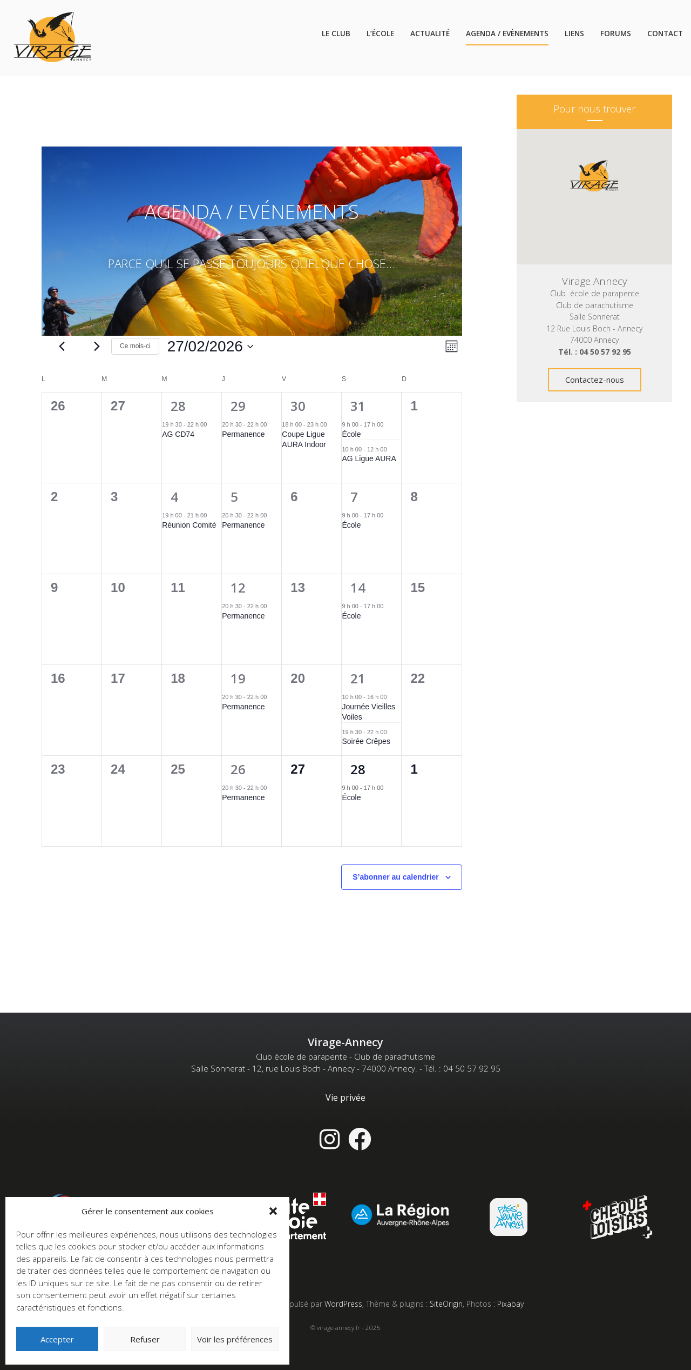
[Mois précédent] (62, 346)
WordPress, (345, 1304)
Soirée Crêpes (366, 741)
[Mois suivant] (96, 346)
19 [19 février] (238, 678)
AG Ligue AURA (369, 458)
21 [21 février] (357, 678)
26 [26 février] (238, 769)
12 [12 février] (238, 587)
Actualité (430, 33)
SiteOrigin (446, 1304)
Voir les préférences (235, 1339)
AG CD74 (178, 434)
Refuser (145, 1339)
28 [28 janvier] (178, 406)
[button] (273, 1211)
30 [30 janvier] (298, 406)
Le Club (336, 33)
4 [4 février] (174, 497)
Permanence (243, 434)
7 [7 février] (354, 497)
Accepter (57, 1339)
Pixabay (510, 1304)
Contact (665, 33)
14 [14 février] (357, 587)
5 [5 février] (234, 497)
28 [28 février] (357, 769)
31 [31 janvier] (357, 406)
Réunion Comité (189, 525)
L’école (380, 33)
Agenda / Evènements (507, 33)
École (351, 434)
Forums (615, 33)
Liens (574, 33)
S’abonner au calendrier (396, 877)
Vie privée (345, 1097)
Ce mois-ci (135, 346)
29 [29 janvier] (238, 406)
